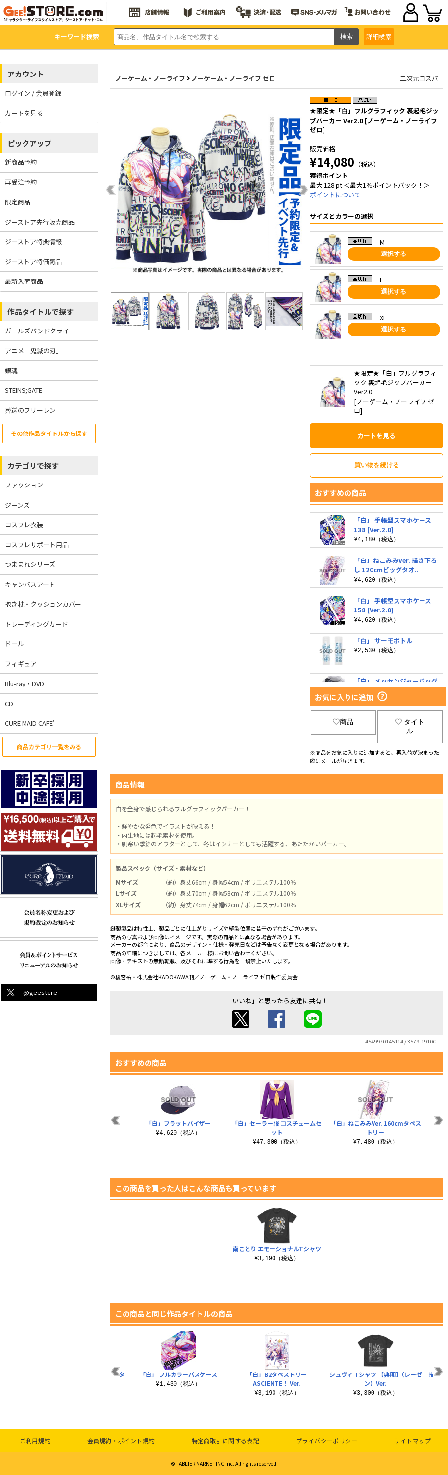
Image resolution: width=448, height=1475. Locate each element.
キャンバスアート (30, 584)
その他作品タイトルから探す (49, 433)
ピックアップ (29, 143)
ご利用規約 (35, 1440)
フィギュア (21, 663)
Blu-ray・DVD (24, 683)
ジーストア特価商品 (33, 261)
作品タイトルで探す (40, 311)
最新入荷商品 (24, 281)
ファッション (24, 484)
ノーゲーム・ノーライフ (150, 78)
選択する (393, 253)
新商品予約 (21, 162)
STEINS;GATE (23, 390)
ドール (14, 643)
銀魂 (11, 370)
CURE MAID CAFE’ (30, 723)
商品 (343, 722)
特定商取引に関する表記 (226, 1440)
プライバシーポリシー (327, 1440)
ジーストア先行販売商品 (40, 222)
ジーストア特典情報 (33, 241)
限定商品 (17, 201)
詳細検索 (379, 36)
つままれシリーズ (30, 564)
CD (9, 703)
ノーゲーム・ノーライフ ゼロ (233, 78)
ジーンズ (17, 504)
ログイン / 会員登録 (33, 93)
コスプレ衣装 (24, 524)
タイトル (409, 726)
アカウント (25, 74)
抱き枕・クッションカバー (43, 604)
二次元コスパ (419, 78)
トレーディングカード (36, 624)
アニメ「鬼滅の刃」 (33, 350)
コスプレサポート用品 (37, 544)
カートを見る (24, 113)
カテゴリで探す (33, 465)
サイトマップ (412, 1440)
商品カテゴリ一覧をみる (49, 746)
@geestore (31, 992)
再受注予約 (21, 182)
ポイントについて (335, 194)
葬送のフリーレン (30, 410)
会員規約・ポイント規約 (121, 1440)
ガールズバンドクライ (37, 330)
